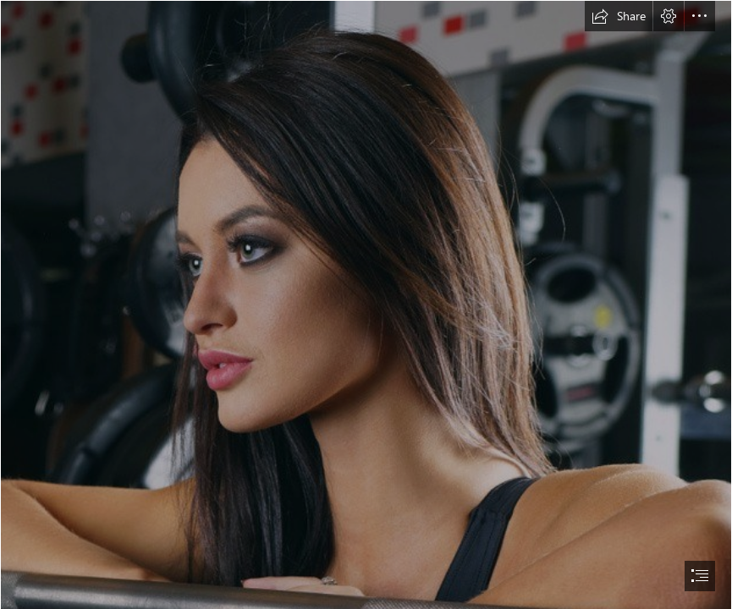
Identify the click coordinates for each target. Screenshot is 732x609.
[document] (366, 304)
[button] (618, 16)
